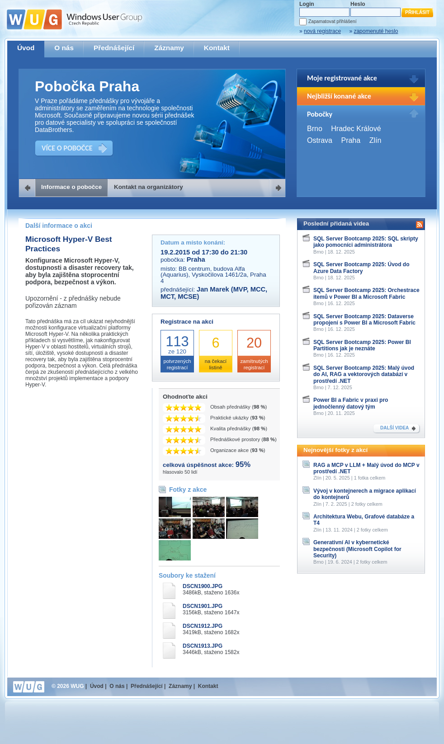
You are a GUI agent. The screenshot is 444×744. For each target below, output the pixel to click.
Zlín (375, 140)
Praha (350, 140)
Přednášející (114, 48)
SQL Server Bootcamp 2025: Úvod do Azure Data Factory (361, 267)
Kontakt (217, 48)
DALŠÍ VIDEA (394, 427)
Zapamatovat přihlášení (332, 21)
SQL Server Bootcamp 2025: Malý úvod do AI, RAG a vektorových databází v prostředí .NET (363, 374)
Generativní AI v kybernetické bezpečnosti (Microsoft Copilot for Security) (357, 549)
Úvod (25, 48)
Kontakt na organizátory (148, 187)
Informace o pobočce (71, 187)
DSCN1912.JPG (202, 626)
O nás (64, 48)
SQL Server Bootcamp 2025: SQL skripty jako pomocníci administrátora (365, 241)
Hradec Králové (356, 128)
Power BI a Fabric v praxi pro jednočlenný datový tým (350, 403)
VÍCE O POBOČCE (67, 148)
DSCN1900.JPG (202, 586)
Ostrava (319, 140)
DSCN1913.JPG (202, 646)
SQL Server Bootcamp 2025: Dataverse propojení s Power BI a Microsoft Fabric (364, 319)
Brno (314, 128)
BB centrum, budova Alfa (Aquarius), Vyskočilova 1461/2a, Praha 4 (213, 274)
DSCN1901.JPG (202, 606)
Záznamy (169, 48)
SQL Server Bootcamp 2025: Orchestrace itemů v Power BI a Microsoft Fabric (366, 293)
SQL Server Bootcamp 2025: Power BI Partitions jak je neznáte (362, 345)
